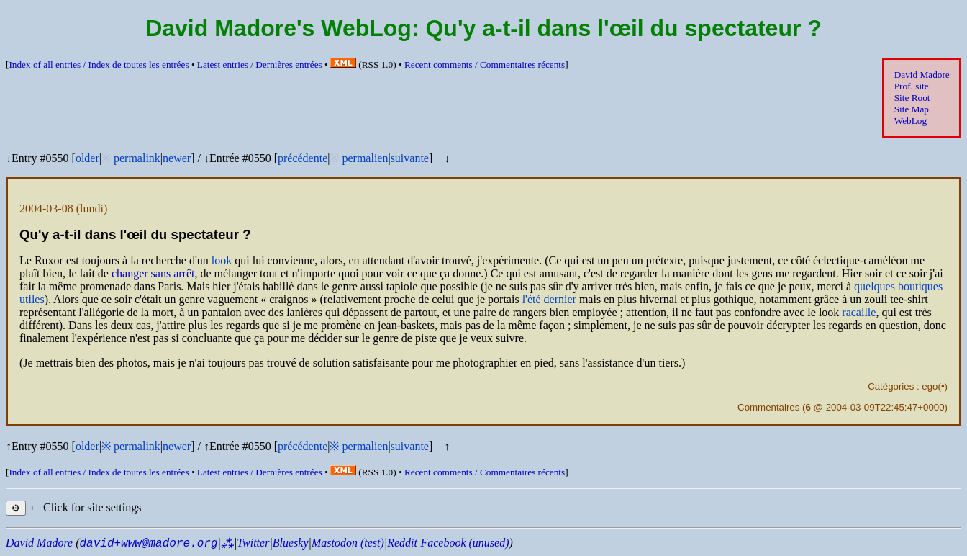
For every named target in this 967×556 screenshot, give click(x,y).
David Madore (922, 74)
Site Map (911, 109)
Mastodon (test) (348, 543)
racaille (859, 312)
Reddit (402, 543)
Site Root (912, 97)
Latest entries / (259, 64)
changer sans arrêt (153, 273)
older (87, 158)
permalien (365, 158)
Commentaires (768, 407)
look (222, 260)
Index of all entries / (99, 64)
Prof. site (911, 86)
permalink (137, 158)
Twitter (253, 543)
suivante (410, 158)
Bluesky (291, 543)
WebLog (910, 120)
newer (177, 158)
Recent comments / (484, 64)
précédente (302, 158)
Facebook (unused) (464, 543)
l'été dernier (549, 299)
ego (930, 386)
